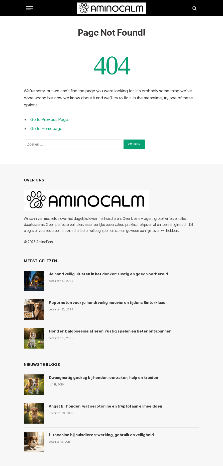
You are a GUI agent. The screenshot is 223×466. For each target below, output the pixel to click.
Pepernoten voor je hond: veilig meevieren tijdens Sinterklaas (107, 302)
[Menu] (29, 8)
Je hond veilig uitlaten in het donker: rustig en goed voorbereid (108, 274)
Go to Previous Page (49, 119)
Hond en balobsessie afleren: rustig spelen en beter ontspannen (110, 331)
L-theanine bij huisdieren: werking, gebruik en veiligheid (101, 434)
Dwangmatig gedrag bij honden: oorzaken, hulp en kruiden (103, 377)
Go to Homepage (46, 128)
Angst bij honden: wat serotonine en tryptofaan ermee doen (105, 406)
